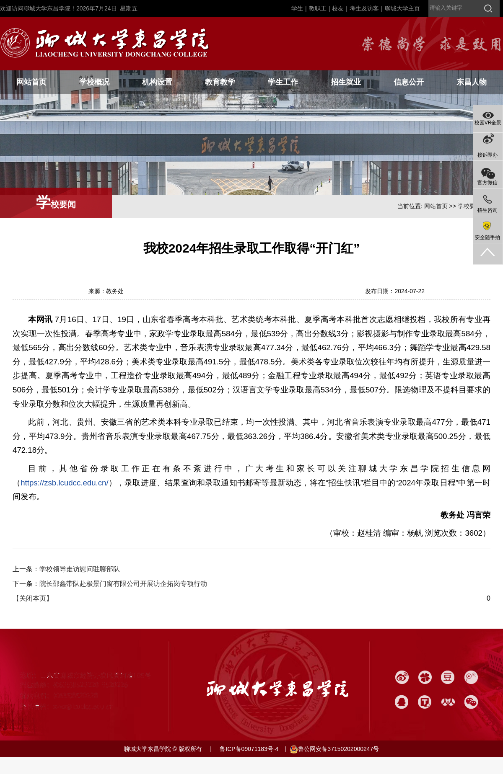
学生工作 (283, 82)
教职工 (318, 8)
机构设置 (157, 82)
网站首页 (31, 82)
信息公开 (409, 82)
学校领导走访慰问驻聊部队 (79, 569)
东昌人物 (471, 82)
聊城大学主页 (402, 8)
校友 (338, 8)
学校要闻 (469, 206)
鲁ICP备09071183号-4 (248, 749)
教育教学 (220, 82)
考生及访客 (364, 8)
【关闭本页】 (33, 598)
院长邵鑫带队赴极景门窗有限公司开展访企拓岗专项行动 (123, 583)
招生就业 (346, 82)
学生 (297, 8)
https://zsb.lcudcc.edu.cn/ (64, 482)
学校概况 (94, 82)
